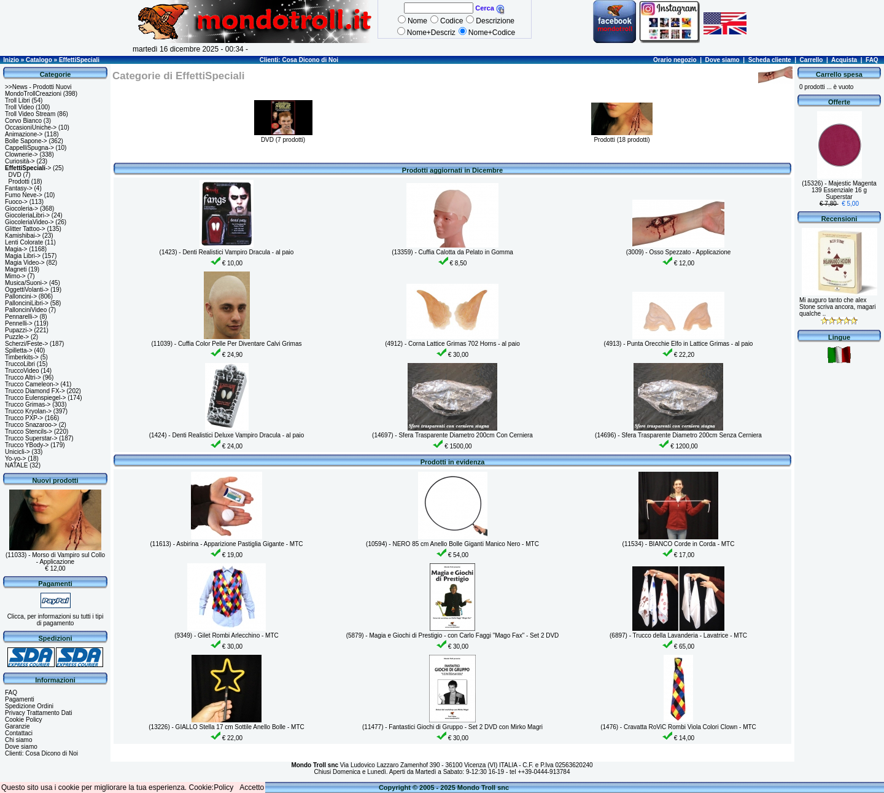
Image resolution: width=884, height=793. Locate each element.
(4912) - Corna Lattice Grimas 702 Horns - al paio (452, 343)
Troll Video (19, 107)
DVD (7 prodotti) (283, 136)
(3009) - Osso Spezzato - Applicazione (678, 252)
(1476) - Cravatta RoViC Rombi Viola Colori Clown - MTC (678, 727)
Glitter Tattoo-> (25, 228)
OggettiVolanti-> (26, 289)
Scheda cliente (769, 60)
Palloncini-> (21, 296)
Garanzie (17, 726)
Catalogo (39, 60)
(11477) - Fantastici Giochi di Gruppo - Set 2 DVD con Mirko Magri (452, 727)
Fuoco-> (16, 201)
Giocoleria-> (21, 208)
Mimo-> (15, 276)
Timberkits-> (22, 357)
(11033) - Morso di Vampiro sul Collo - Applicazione (55, 558)
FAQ (872, 60)
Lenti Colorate (24, 242)
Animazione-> (23, 134)
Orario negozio (675, 60)
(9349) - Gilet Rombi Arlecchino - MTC (226, 635)
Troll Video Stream (30, 114)
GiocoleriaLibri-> (27, 215)
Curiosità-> (20, 161)
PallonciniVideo (26, 310)
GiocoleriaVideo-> (29, 222)
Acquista (844, 60)
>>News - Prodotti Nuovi (38, 87)
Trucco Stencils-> (28, 431)
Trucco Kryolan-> (28, 411)
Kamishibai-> (23, 235)
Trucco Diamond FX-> (35, 391)
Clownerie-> (21, 154)
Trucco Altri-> (23, 377)
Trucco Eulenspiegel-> (35, 397)
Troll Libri (17, 100)
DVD (15, 174)
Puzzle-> (17, 337)
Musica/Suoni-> (26, 282)
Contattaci (19, 733)
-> (28, 168)
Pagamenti (19, 699)
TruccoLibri (20, 364)
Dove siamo (722, 60)
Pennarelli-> (21, 316)
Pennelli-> (19, 323)
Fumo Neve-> (23, 195)
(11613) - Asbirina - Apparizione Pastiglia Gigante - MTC (226, 544)
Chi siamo (18, 739)
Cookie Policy (23, 719)
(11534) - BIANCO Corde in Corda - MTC (678, 544)
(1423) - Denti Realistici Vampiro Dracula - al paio (227, 252)
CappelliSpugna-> (29, 147)
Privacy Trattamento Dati (38, 712)
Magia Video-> (25, 262)
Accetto (251, 787)
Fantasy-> (19, 188)
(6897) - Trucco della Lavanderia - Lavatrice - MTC (678, 635)
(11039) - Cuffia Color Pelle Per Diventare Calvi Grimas (227, 343)
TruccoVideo (22, 370)
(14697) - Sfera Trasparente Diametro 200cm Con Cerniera (452, 435)
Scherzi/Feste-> (26, 343)
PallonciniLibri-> (26, 303)
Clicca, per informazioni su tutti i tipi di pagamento (55, 620)
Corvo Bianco (23, 120)
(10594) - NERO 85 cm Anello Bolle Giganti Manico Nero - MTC (452, 544)
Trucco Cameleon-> (32, 384)
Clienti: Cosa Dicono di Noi (299, 60)
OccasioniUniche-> (30, 127)
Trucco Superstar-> (31, 438)
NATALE (16, 465)
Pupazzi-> (19, 330)
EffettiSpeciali (79, 60)
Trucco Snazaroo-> (31, 424)
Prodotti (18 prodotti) (622, 136)
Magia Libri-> (23, 255)
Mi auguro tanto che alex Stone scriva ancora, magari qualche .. (837, 307)
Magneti (16, 269)
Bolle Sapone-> (26, 141)
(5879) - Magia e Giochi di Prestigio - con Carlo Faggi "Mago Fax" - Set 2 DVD (452, 635)
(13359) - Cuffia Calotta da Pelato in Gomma (452, 252)
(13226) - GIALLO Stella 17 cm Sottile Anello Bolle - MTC (226, 727)
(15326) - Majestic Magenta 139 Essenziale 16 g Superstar (839, 190)
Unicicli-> (17, 451)
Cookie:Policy (211, 787)
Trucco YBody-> (26, 445)
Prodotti (19, 181)
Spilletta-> (19, 350)
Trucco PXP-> (24, 418)
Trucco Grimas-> (27, 404)
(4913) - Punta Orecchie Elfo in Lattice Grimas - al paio (678, 343)
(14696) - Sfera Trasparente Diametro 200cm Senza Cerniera (678, 435)
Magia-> (16, 249)
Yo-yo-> (15, 458)
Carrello (811, 60)
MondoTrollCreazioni (33, 93)
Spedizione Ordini (29, 706)
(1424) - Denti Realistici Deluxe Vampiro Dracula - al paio (226, 435)
